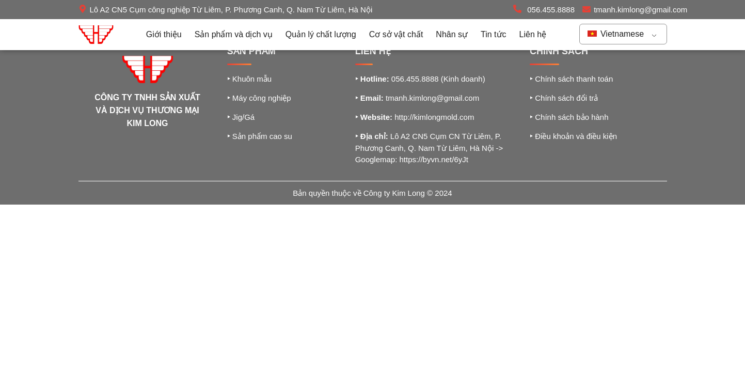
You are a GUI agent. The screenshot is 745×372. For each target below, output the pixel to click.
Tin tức (493, 34)
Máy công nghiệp (259, 98)
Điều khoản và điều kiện (573, 136)
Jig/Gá (241, 117)
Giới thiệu (164, 34)
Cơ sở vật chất (396, 34)
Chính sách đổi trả (564, 98)
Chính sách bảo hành (569, 117)
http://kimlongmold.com (434, 117)
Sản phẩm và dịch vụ (234, 34)
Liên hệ (533, 34)
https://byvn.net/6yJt (434, 159)
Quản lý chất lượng (321, 34)
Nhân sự (452, 34)
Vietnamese (616, 33)
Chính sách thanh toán (571, 78)
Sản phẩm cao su (259, 136)
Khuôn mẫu (249, 78)
